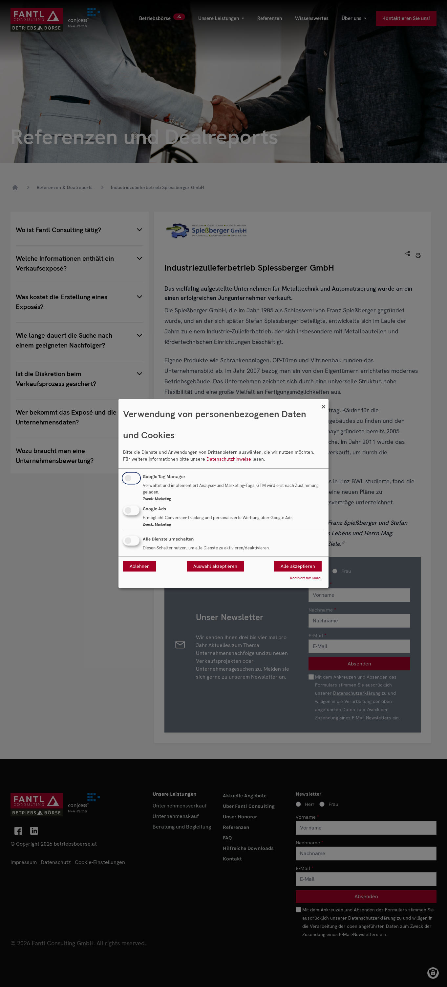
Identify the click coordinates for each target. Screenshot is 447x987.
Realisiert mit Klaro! (305, 578)
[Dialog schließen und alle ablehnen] (324, 403)
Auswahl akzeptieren (215, 566)
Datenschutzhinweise (228, 459)
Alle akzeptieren (298, 566)
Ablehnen (140, 566)
